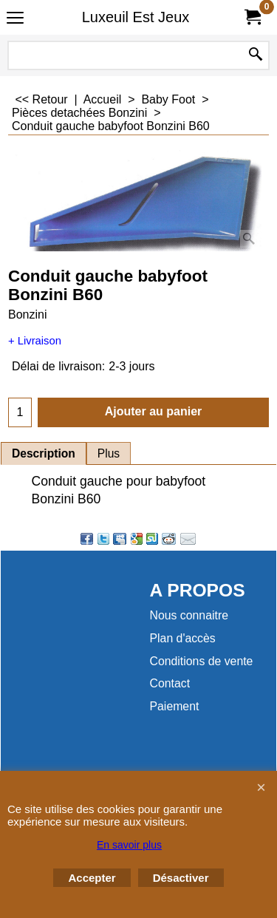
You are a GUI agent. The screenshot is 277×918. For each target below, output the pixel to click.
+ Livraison (34, 341)
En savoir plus (129, 845)
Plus (109, 453)
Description (43, 453)
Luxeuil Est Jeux (136, 17)
